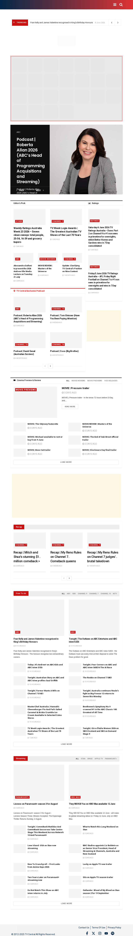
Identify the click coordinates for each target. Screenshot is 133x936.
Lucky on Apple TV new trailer (97, 862)
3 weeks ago (56, 322)
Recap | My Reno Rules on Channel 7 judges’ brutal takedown (102, 556)
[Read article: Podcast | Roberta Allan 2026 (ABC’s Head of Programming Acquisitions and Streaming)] (86, 159)
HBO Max (75, 795)
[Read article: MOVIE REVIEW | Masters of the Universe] (74, 426)
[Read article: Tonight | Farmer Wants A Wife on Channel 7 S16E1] (20, 692)
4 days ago (19, 281)
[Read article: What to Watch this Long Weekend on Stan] (75, 827)
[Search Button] (121, 4)
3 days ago (19, 326)
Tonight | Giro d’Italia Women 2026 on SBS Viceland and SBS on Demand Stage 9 (101, 730)
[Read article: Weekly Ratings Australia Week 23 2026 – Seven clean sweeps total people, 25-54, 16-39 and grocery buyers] (29, 217)
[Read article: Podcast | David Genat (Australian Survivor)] (29, 340)
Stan (83, 757)
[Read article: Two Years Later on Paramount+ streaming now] (20, 878)
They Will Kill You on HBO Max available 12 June (92, 802)
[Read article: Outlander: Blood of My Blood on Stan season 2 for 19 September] (75, 891)
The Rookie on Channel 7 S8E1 (97, 676)
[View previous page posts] (45, 366)
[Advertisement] (104, 325)
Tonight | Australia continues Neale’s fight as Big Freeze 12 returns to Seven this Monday (101, 692)
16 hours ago (34, 696)
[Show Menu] (114, 4)
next (40, 190)
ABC (18, 132)
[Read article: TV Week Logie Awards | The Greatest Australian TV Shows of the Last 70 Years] (66, 217)
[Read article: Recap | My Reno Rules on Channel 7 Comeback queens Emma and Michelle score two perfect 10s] (66, 540)
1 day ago (18, 246)
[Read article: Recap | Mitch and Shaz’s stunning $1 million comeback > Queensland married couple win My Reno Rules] (30, 540)
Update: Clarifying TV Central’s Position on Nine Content (72, 268)
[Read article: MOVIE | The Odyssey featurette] (20, 426)
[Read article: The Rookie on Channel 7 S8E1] (75, 679)
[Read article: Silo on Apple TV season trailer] (75, 878)
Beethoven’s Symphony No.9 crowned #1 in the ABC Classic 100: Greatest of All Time (100, 708)
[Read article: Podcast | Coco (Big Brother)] (66, 340)
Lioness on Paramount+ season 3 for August (36, 802)
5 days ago (88, 879)
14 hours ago (34, 670)
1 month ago (68, 275)
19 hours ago (34, 721)
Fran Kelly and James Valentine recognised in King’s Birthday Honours (61, 22)
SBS (74, 593)
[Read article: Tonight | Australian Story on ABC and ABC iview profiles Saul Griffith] (20, 679)
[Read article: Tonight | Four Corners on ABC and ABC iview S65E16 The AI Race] (75, 666)
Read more (71, 405)
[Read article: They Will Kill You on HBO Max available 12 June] (94, 781)
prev (20, 190)
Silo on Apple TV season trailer (98, 875)
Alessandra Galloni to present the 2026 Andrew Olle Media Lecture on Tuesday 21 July (23, 271)
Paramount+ (111, 757)
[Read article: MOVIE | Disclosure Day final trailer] (74, 452)
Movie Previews (26, 389)
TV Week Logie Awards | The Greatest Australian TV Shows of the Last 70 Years (65, 232)
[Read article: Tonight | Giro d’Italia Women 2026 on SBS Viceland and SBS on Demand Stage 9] (75, 730)
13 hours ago (75, 645)
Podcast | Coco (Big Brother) (64, 351)
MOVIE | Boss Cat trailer (39, 449)
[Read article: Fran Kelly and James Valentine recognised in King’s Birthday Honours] (39, 616)
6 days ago (43, 275)
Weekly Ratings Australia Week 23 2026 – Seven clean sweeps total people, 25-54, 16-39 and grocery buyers (29, 235)
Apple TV (99, 757)
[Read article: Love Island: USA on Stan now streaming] (20, 846)
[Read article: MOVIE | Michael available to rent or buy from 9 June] (20, 439)
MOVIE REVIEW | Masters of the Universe (45, 268)
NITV (115, 593)
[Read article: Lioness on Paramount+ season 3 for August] (39, 781)
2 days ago (93, 293)
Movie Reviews (47, 259)
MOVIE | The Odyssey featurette (43, 423)
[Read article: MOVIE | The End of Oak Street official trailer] (74, 439)
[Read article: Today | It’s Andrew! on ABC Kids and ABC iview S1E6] (20, 666)
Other (19, 221)
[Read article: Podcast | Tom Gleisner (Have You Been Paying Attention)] (66, 304)
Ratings (94, 221)
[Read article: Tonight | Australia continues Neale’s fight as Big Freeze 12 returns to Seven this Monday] (75, 692)
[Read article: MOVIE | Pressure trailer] (35, 401)
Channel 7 (57, 221)
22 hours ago (89, 715)
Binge (90, 757)
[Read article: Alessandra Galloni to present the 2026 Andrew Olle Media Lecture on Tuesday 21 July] (23, 258)
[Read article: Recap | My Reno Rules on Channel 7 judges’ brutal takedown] (103, 540)
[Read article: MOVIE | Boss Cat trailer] (20, 452)
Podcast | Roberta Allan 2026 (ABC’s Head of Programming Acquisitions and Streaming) (28, 318)
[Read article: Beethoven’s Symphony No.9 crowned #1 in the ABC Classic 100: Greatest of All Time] (75, 708)
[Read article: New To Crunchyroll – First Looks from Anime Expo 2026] (20, 865)
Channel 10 (58, 309)
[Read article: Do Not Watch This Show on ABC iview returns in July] (20, 891)
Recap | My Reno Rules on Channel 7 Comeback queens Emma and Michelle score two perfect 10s (65, 560)
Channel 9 (69, 259)
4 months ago (20, 358)
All (70, 380)
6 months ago (57, 355)
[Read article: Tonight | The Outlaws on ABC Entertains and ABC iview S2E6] (94, 616)
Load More (66, 462)
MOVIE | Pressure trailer (75, 387)
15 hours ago (34, 683)
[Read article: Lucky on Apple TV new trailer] (75, 865)
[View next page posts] (50, 366)
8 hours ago (20, 645)
